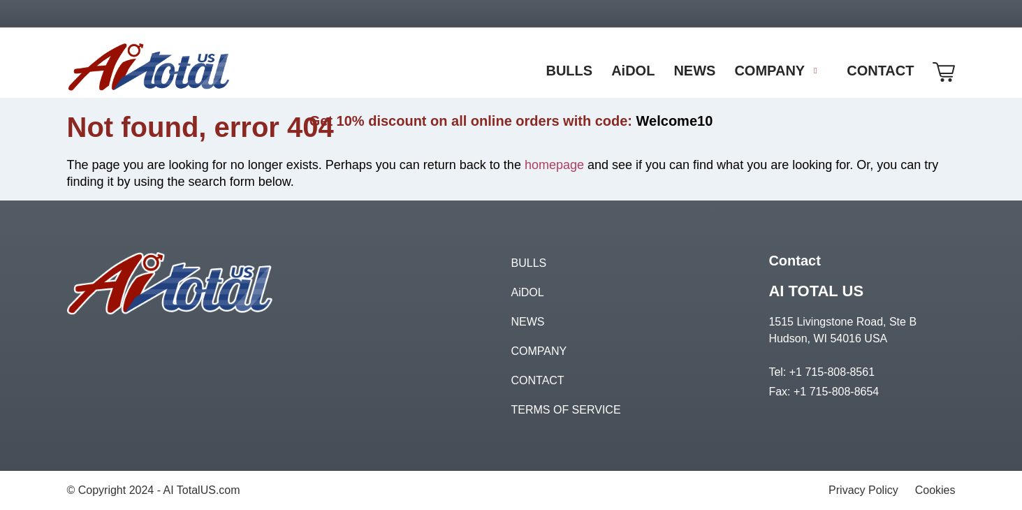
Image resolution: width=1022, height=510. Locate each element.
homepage (554, 165)
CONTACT (537, 380)
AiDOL (527, 292)
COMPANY (539, 351)
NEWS (528, 322)
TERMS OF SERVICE (566, 410)
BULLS (529, 263)
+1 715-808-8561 (832, 372)
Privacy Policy (863, 490)
